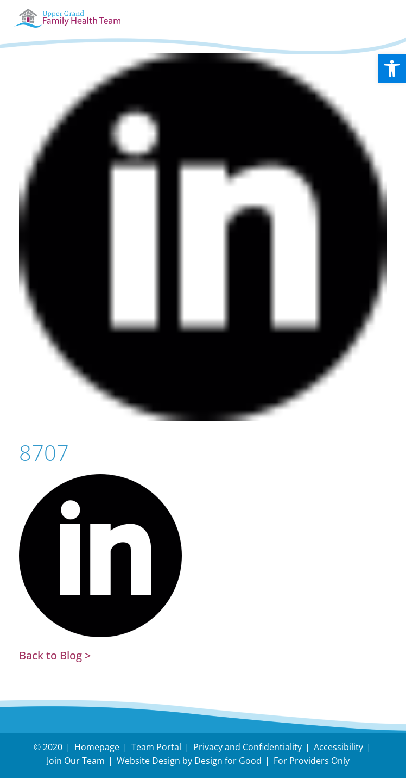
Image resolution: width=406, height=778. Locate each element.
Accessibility (338, 747)
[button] (392, 68)
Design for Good (228, 761)
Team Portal (156, 747)
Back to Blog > (55, 655)
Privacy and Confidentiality (247, 747)
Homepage (96, 747)
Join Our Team (76, 761)
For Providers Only (312, 761)
